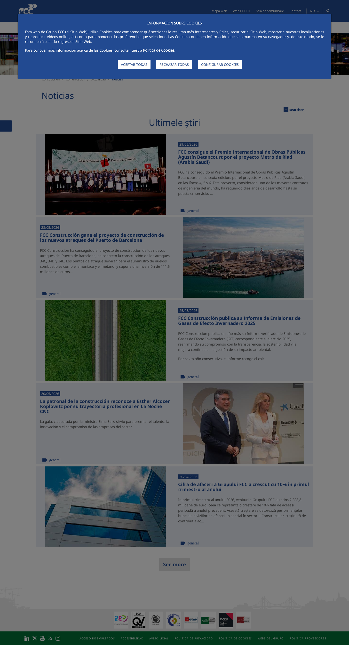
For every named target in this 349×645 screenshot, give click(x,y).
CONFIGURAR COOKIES (220, 64)
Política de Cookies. (159, 50)
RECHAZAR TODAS (174, 64)
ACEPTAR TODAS (134, 64)
